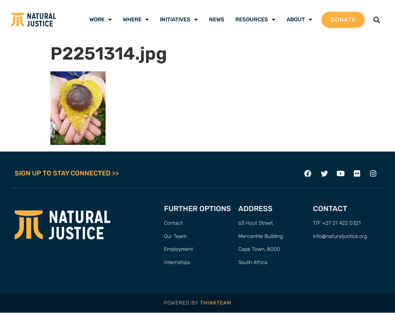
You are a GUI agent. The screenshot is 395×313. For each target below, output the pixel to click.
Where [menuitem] (136, 19)
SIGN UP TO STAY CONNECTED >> (67, 174)
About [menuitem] (299, 19)
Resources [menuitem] (255, 19)
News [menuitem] (216, 19)
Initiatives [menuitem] (179, 19)
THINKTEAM (215, 303)
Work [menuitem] (100, 19)
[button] (376, 20)
